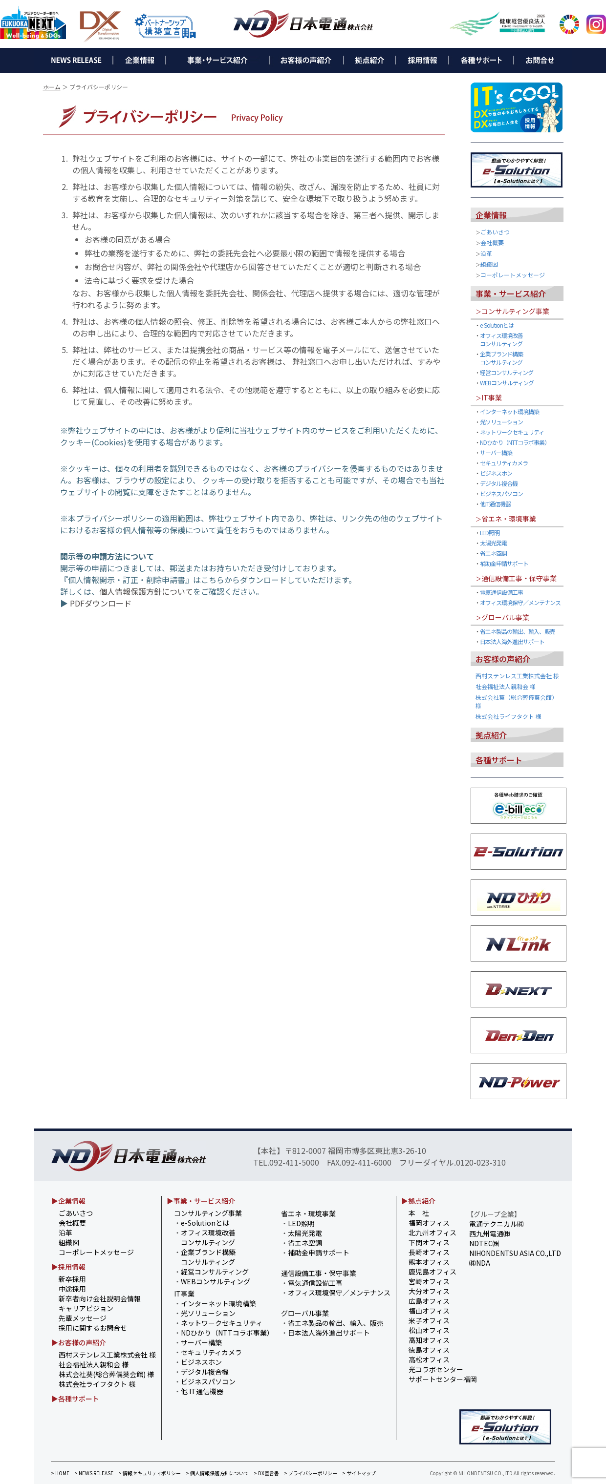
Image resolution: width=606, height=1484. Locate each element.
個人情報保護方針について (146, 591)
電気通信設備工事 (501, 592)
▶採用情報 (68, 1267)
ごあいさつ (495, 232)
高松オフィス (429, 1359)
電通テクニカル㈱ (496, 1224)
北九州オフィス (432, 1232)
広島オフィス (429, 1301)
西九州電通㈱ (489, 1233)
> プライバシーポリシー (310, 1473)
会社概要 (492, 242)
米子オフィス (429, 1320)
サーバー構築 (496, 452)
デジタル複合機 (499, 483)
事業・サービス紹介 (511, 293)
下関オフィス (429, 1242)
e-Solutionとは (497, 325)
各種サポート (499, 760)
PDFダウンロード (100, 603)
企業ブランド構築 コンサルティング (499, 358)
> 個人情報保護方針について (217, 1473)
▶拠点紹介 (418, 1201)
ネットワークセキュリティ (512, 432)
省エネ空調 (493, 553)
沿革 (486, 253)
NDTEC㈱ (484, 1243)
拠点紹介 (491, 735)
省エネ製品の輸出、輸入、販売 (517, 631)
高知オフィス (429, 1340)
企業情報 (491, 215)
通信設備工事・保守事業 (519, 578)
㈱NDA (479, 1263)
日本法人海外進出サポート (512, 641)
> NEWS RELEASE (93, 1473)
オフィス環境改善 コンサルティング (499, 339)
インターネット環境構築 (509, 411)
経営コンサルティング (506, 372)
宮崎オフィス (429, 1281)
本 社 (419, 1213)
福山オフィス (429, 1311)
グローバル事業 (505, 617)
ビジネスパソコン (501, 493)
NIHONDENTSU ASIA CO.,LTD (515, 1253)
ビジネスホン (496, 473)
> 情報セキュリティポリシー (149, 1473)
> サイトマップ (359, 1473)
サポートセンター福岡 (443, 1379)
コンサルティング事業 (515, 311)
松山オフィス (429, 1330)
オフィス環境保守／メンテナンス (520, 602)
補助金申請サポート (504, 563)
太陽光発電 (493, 543)
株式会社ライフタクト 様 (508, 716)
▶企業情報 (68, 1201)
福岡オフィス (429, 1223)
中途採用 (72, 1289)
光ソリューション (501, 422)
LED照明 (489, 532)
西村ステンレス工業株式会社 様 (517, 675)
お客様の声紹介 (503, 659)
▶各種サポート (75, 1398)
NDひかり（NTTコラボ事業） (515, 442)
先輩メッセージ (83, 1318)
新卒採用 (72, 1279)
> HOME (60, 1473)
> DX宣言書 (266, 1473)
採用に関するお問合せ (93, 1328)
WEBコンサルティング (507, 382)
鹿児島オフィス (432, 1271)
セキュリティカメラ (504, 463)
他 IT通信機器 (202, 1391)
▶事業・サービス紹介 (201, 1201)
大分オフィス (429, 1291)
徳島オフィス (429, 1350)
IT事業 (491, 397)
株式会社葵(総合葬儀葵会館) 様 (106, 1374)
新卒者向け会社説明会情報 (100, 1298)
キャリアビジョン (86, 1308)
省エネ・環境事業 (508, 518)
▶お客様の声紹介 (78, 1342)
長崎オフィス (429, 1252)
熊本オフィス (429, 1262)
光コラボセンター (436, 1369)
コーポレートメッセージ (512, 275)
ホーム (52, 87)
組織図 (489, 264)
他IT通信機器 (495, 504)
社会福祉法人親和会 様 (506, 686)
